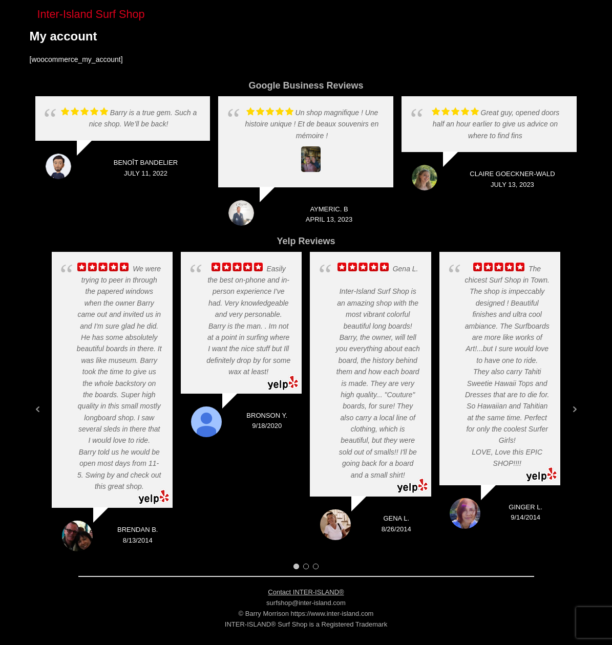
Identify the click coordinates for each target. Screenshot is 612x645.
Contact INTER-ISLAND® (306, 592)
